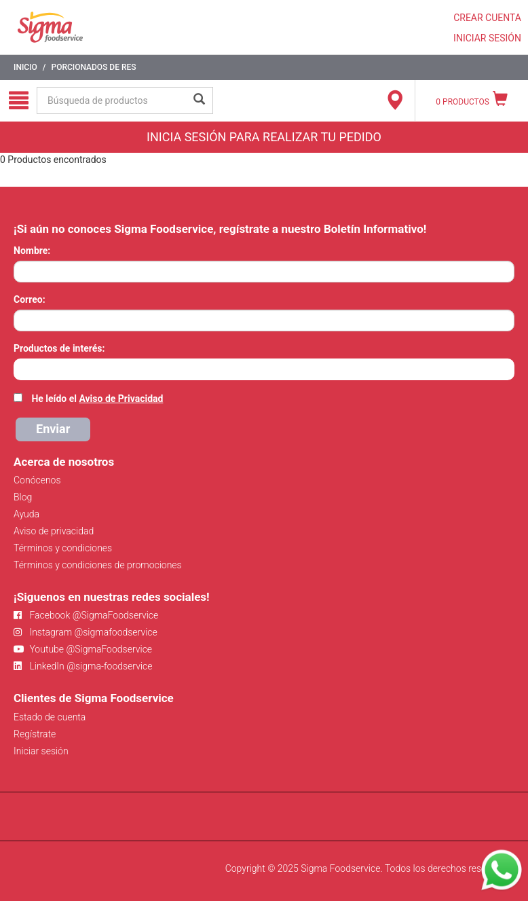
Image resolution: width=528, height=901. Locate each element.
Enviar (53, 429)
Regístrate (35, 734)
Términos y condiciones (63, 548)
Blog (23, 497)
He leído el (97, 398)
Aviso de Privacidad (121, 398)
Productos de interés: (59, 348)
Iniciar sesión (41, 751)
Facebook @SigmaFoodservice (86, 615)
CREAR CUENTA (487, 17)
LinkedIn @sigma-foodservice (83, 666)
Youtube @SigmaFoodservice (83, 649)
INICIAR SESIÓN (487, 38)
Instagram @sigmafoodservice (85, 632)
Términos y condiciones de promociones (98, 564)
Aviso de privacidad (54, 531)
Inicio (25, 67)
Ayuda (26, 514)
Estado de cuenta (50, 717)
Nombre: (32, 250)
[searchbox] (20, 368)
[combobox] (264, 369)
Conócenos (37, 480)
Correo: (29, 299)
